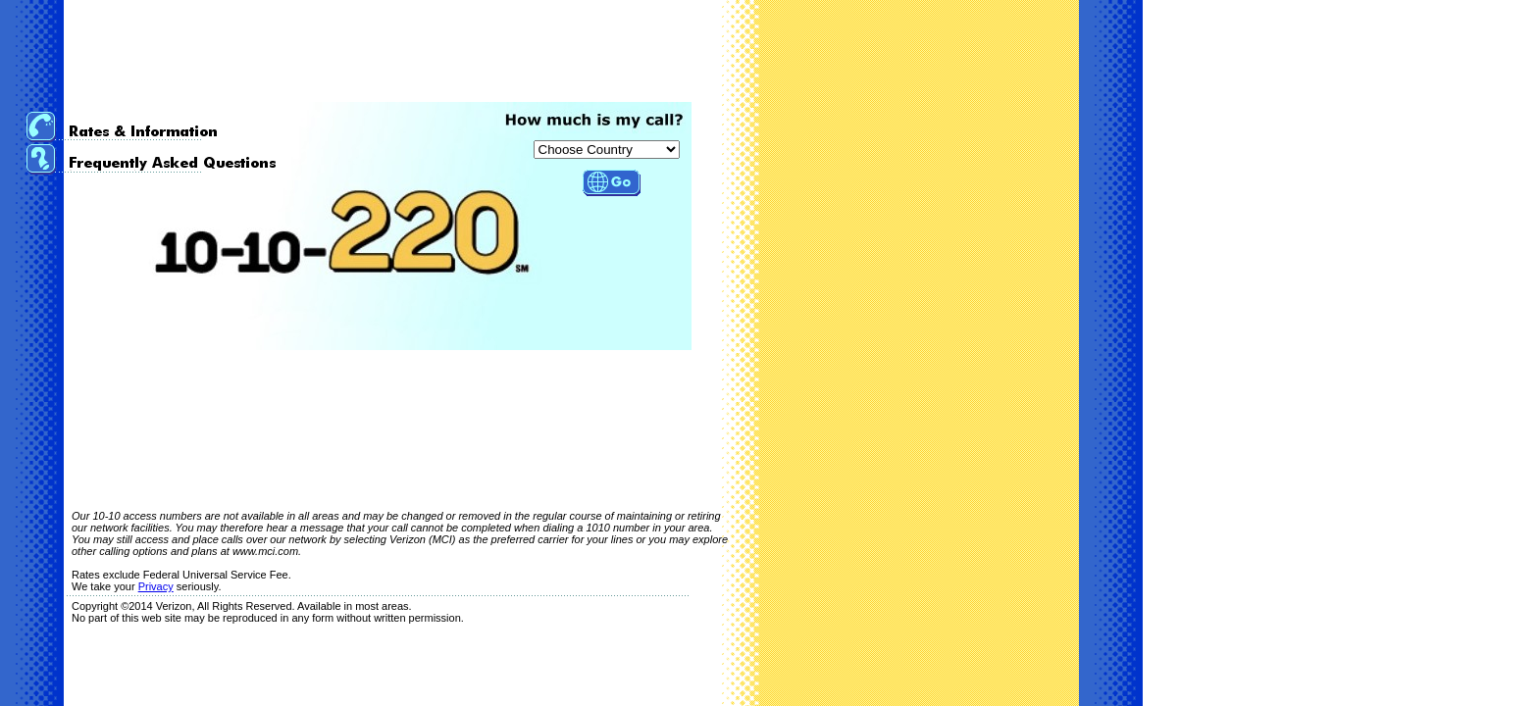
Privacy (156, 586)
